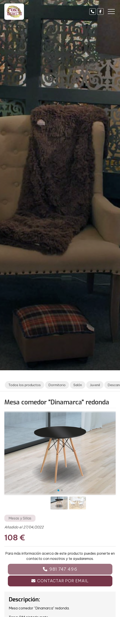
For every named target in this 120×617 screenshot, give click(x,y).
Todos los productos (24, 385)
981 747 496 (63, 569)
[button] (58, 490)
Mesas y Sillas (19, 518)
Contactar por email (62, 580)
